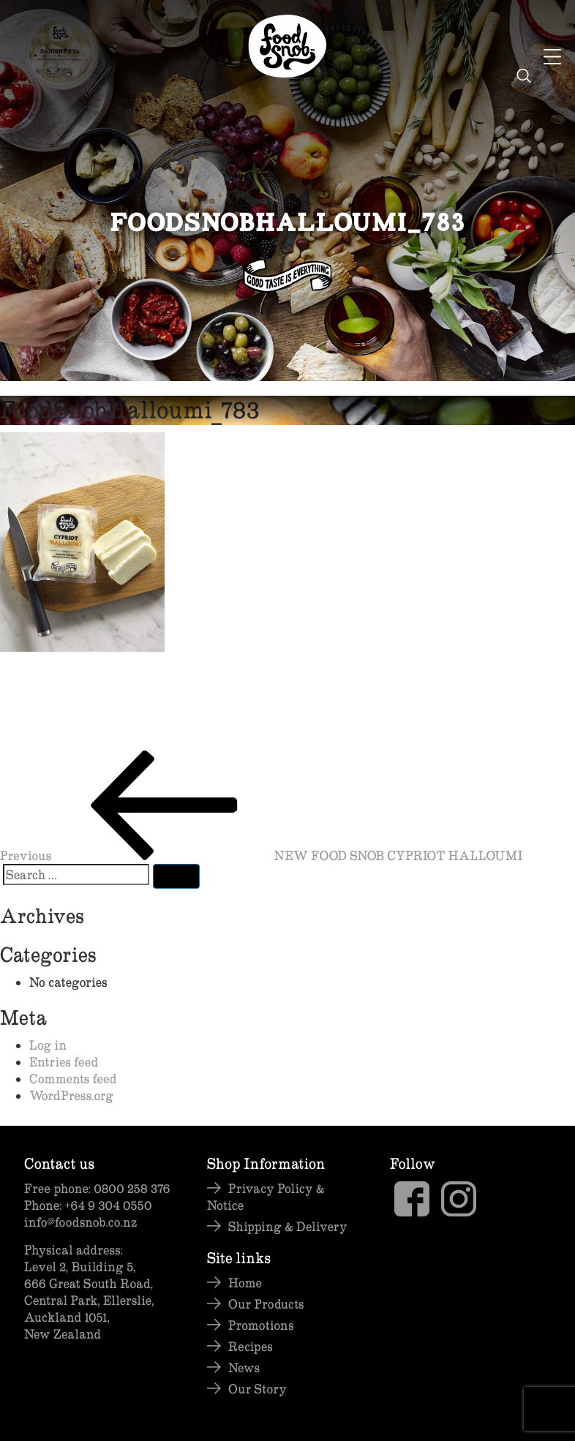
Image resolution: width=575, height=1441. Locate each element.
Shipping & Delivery (287, 1226)
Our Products (266, 1304)
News (244, 1367)
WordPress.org (71, 1095)
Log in (48, 1045)
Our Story (257, 1388)
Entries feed (63, 1061)
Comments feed (73, 1078)
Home (245, 1282)
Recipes (250, 1346)
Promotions (261, 1325)
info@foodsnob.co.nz (80, 1222)
